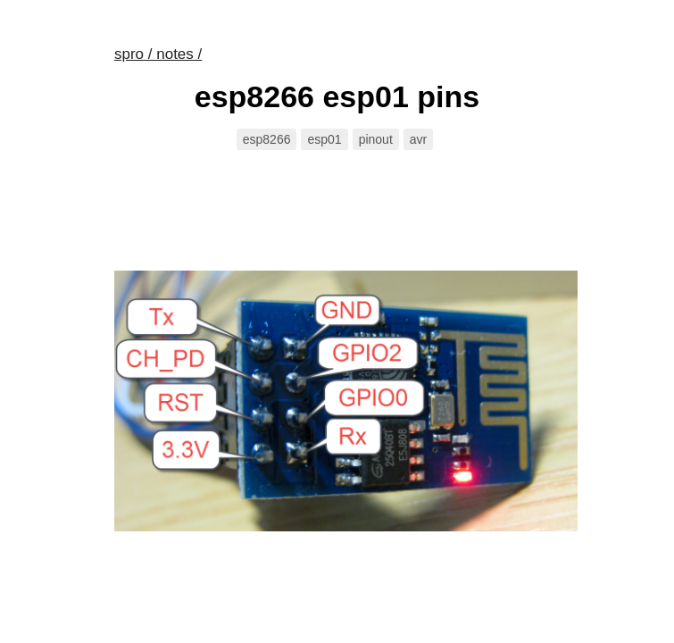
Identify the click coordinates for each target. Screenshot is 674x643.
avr (418, 139)
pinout (376, 139)
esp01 (324, 139)
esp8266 (267, 139)
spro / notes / (158, 54)
